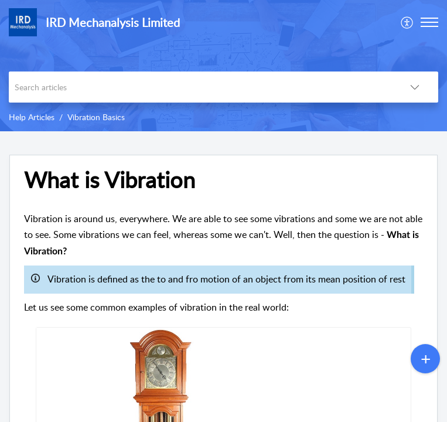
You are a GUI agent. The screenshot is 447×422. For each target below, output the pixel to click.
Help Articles (31, 116)
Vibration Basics (96, 116)
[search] (200, 87)
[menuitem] (407, 22)
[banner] (223, 65)
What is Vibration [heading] (109, 180)
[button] (407, 22)
